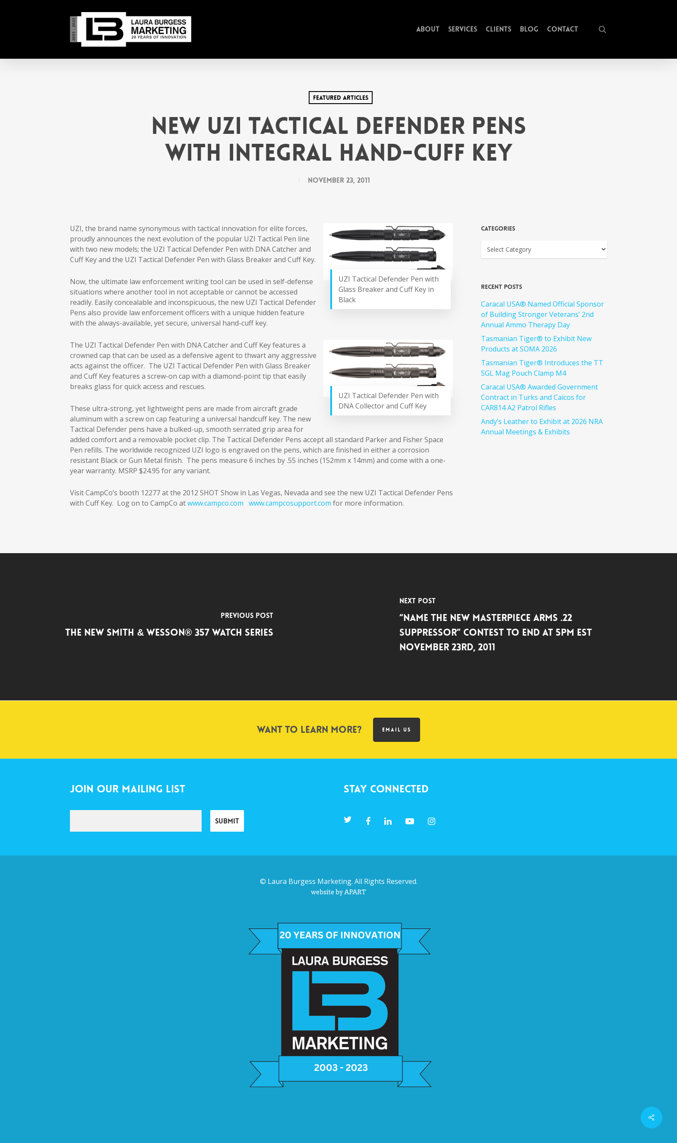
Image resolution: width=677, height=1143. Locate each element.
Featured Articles (340, 97)
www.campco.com (215, 503)
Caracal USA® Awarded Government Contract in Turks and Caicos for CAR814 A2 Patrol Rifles (539, 397)
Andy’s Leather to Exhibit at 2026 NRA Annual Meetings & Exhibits (542, 427)
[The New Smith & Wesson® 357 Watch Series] (169, 626)
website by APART (338, 892)
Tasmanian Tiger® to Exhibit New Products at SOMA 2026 (536, 344)
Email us (396, 729)
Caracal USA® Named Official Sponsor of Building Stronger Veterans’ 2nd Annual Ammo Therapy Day (542, 314)
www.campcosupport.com (290, 503)
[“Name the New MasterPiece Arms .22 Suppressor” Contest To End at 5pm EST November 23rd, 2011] (507, 626)
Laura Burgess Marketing (309, 881)
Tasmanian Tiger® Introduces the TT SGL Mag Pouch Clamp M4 (542, 368)
